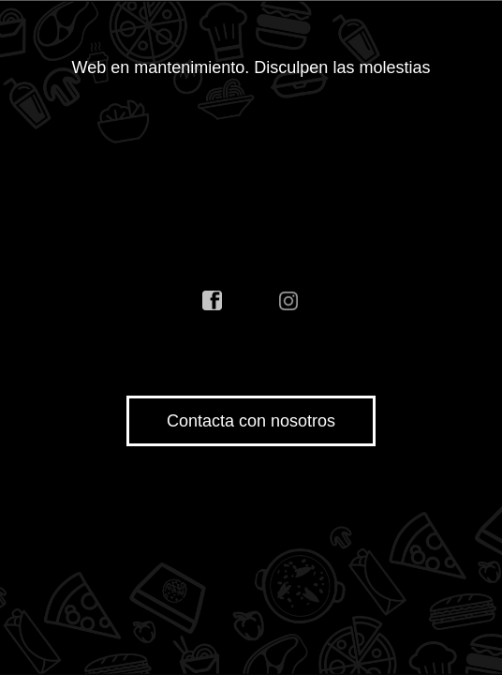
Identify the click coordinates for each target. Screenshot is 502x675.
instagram (289, 301)
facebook (212, 301)
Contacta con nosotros (251, 421)
